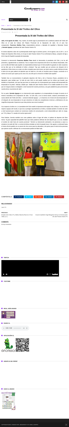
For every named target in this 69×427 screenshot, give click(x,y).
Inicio (3, 19)
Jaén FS (9, 25)
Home (2, 25)
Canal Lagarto (33, 424)
